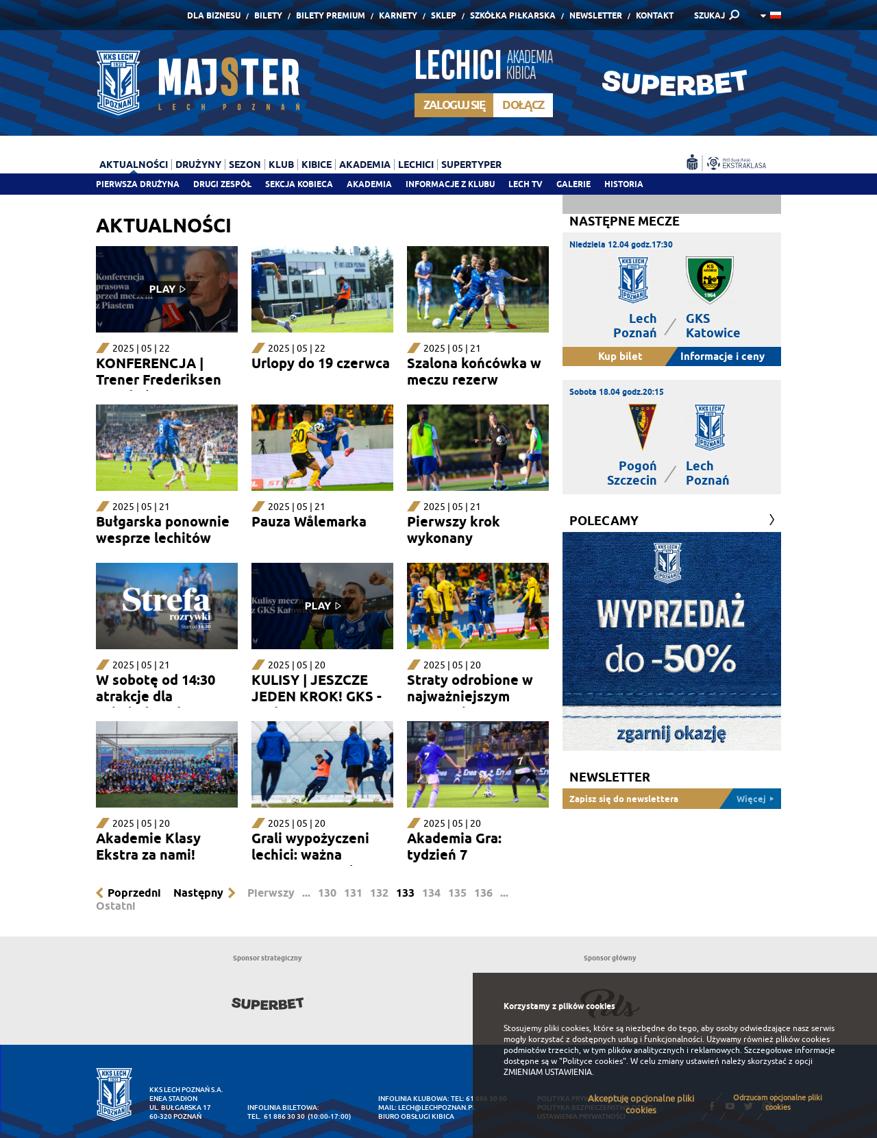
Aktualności (133, 164)
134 (431, 892)
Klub (281, 164)
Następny (198, 892)
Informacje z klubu (450, 184)
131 (353, 892)
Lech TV (525, 184)
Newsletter (595, 15)
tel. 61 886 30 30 (276, 1116)
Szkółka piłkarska (513, 15)
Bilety (268, 15)
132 (379, 892)
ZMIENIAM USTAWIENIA (548, 1072)
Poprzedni (134, 892)
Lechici (416, 164)
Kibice (316, 164)
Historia (623, 184)
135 (457, 892)
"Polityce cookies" (592, 1061)
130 (327, 892)
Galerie (573, 184)
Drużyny (198, 164)
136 (483, 892)
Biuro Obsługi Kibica (416, 1116)
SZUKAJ (709, 15)
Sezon (245, 164)
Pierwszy (271, 892)
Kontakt (655, 15)
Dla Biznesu (213, 15)
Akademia (369, 184)
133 (405, 892)
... (306, 892)
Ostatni (116, 905)
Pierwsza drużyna (138, 184)
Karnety (398, 15)
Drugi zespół (222, 184)
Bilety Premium (330, 15)
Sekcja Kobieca (299, 184)
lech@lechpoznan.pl (436, 1107)
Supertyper (471, 164)
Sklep (443, 15)
